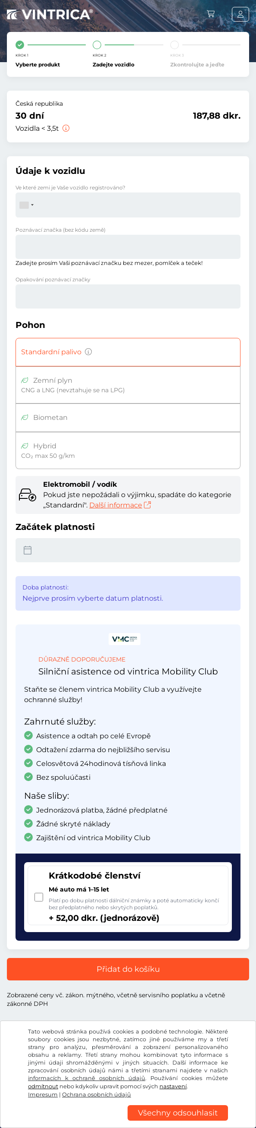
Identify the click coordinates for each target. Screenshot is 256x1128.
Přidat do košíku (128, 969)
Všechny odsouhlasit (178, 1113)
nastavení (173, 1086)
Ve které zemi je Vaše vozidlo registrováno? (70, 187)
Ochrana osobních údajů (96, 1094)
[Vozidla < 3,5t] (65, 128)
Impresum (43, 1094)
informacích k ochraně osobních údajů (86, 1078)
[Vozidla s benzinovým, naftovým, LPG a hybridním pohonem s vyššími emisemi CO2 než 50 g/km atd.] (86, 352)
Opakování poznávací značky (53, 279)
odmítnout (43, 1086)
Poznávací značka (61, 230)
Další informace (120, 505)
